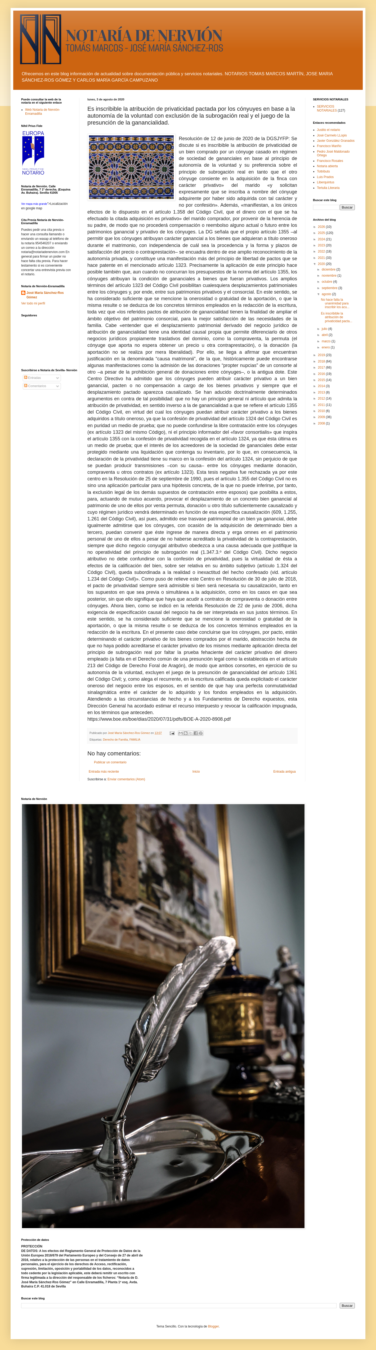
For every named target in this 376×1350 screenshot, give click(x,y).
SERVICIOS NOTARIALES (327, 108)
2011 (322, 405)
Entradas (32, 378)
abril (325, 335)
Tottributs (323, 171)
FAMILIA (134, 739)
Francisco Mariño (329, 146)
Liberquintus (325, 182)
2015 (322, 380)
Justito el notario (328, 130)
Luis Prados (325, 177)
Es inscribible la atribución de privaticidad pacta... (336, 317)
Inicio (196, 771)
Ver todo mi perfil (33, 303)
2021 (322, 258)
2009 (322, 417)
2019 (322, 355)
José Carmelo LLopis (332, 135)
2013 (322, 392)
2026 (322, 227)
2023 (322, 245)
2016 (322, 374)
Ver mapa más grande (34, 203)
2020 (322, 264)
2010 (322, 411)
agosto (327, 294)
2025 (322, 233)
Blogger (213, 1326)
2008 (322, 423)
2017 (322, 367)
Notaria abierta (327, 166)
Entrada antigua (284, 771)
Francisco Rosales (330, 161)
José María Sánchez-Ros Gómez (45, 295)
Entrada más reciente (104, 771)
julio (325, 329)
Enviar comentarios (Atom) (126, 779)
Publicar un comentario (110, 762)
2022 (322, 251)
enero (326, 347)
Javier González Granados (336, 141)
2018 (322, 361)
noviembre (329, 275)
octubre (327, 282)
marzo (327, 341)
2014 (322, 386)
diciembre (329, 269)
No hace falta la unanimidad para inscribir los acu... (335, 303)
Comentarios (35, 386)
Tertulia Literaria (328, 188)
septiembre (330, 288)
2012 (322, 398)
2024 (322, 239)
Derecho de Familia (115, 739)
